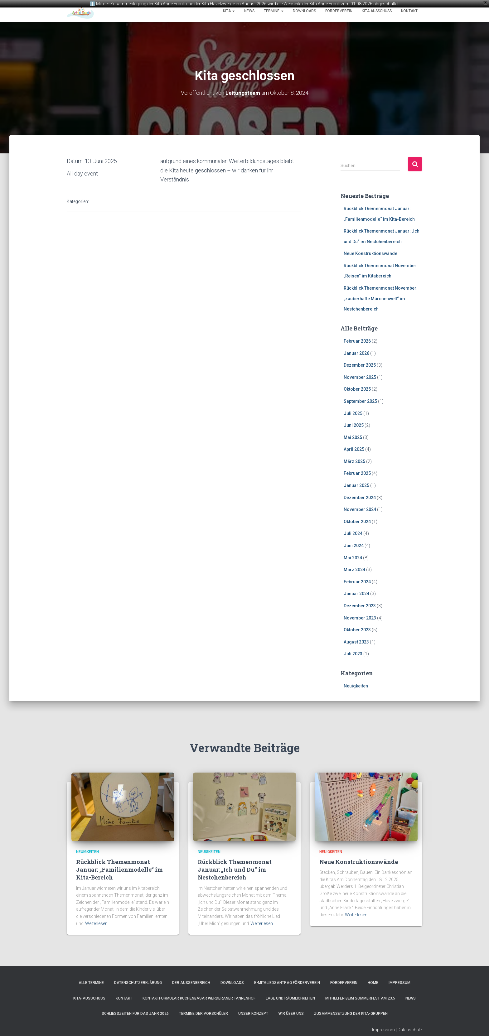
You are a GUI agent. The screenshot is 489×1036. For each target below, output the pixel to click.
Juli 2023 (353, 653)
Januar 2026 (356, 352)
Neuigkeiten (356, 685)
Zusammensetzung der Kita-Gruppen (351, 1013)
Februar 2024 (357, 581)
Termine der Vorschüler (203, 1013)
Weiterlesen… (97, 922)
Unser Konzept (253, 1013)
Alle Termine (91, 982)
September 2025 (360, 400)
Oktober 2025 (357, 388)
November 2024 (360, 509)
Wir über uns (291, 1013)
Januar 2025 (356, 484)
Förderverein (338, 11)
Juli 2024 (353, 533)
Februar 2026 (357, 340)
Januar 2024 (356, 593)
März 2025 (354, 460)
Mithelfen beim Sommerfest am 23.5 (360, 997)
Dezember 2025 (360, 364)
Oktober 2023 (357, 629)
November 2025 (360, 376)
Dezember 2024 (360, 496)
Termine (273, 11)
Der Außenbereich (191, 982)
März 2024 (354, 569)
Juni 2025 (354, 424)
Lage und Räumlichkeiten (290, 997)
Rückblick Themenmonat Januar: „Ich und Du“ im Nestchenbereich (235, 868)
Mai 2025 (353, 436)
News (249, 11)
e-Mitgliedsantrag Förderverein (287, 982)
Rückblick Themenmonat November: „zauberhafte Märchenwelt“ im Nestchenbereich (381, 298)
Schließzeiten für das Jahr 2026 (135, 1013)
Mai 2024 (353, 557)
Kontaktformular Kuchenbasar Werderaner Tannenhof (199, 997)
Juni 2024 (354, 544)
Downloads (304, 11)
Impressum (399, 982)
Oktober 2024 (357, 520)
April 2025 (354, 448)
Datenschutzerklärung (138, 982)
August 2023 (356, 641)
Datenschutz (410, 1029)
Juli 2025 (353, 412)
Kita (229, 11)
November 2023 (360, 617)
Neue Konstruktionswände (370, 253)
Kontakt (409, 11)
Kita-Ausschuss (377, 11)
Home (373, 982)
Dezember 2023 (360, 605)
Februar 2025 (357, 472)
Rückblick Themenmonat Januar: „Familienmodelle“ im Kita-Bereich (119, 868)
